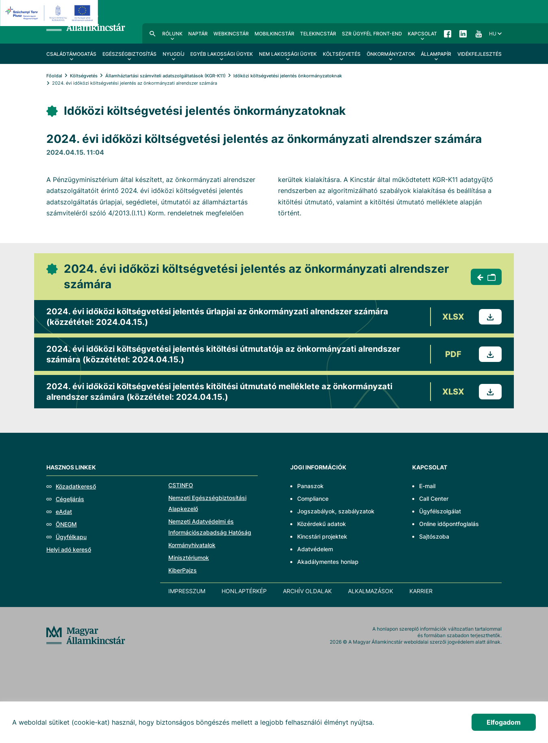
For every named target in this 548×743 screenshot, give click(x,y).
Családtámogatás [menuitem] (71, 54)
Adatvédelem (315, 549)
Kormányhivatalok (191, 544)
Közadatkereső (76, 486)
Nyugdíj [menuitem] (174, 54)
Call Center (433, 498)
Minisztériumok (188, 557)
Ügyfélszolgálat (440, 511)
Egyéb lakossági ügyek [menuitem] (221, 54)
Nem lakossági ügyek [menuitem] (288, 54)
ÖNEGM (66, 524)
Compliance (312, 498)
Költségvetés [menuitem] (342, 54)
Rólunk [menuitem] (172, 34)
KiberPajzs (182, 570)
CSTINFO (180, 485)
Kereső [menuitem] (152, 33)
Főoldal (54, 76)
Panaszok (310, 485)
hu (492, 34)
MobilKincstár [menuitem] (274, 34)
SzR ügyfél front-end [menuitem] (372, 34)
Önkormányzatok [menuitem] (391, 54)
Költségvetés (84, 76)
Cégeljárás (70, 498)
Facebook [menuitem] (447, 33)
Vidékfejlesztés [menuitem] (479, 54)
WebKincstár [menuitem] (231, 34)
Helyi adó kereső (68, 549)
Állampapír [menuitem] (436, 54)
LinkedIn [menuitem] (463, 33)
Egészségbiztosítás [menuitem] (129, 54)
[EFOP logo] (50, 13)
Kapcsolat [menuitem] (422, 34)
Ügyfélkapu (71, 536)
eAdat (64, 511)
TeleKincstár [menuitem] (318, 34)
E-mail (427, 485)
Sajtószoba (434, 536)
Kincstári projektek (322, 536)
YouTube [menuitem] (478, 33)
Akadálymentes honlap (328, 561)
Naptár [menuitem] (198, 34)
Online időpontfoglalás (449, 523)
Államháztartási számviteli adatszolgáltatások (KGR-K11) (165, 76)
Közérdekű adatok (321, 523)
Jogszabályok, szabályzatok (335, 511)
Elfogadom (504, 722)
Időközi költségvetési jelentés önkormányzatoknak (287, 76)
